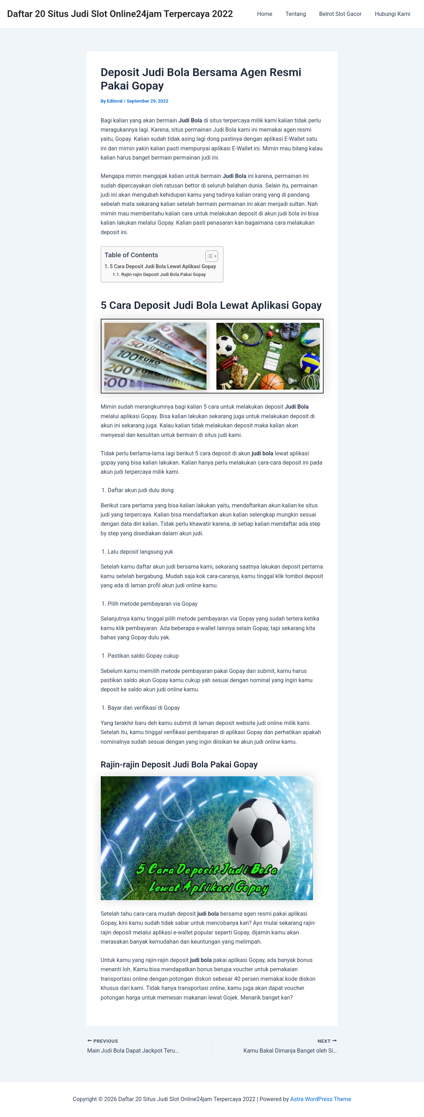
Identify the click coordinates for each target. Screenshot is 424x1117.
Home (271, 14)
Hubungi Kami (393, 14)
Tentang (300, 14)
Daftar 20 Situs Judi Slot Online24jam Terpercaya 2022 (120, 13)
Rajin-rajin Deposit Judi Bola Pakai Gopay (163, 274)
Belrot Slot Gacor (343, 14)
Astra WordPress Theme (320, 1099)
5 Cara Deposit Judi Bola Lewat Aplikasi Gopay (163, 267)
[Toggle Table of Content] (208, 256)
